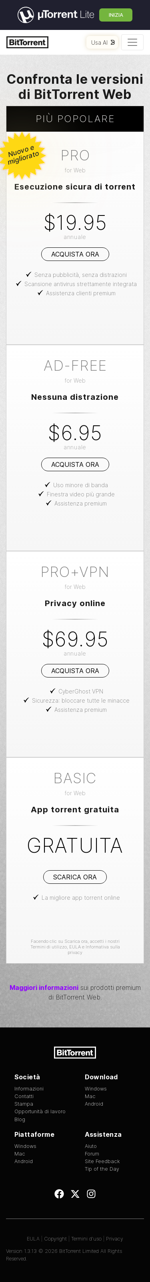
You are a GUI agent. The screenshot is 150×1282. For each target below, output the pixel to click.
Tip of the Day (102, 1169)
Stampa (23, 1104)
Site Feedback (102, 1161)
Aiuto (91, 1146)
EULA (75, 947)
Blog (19, 1119)
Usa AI (103, 42)
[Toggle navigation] (132, 42)
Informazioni (29, 1089)
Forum (92, 1154)
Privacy (114, 1239)
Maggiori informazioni (44, 988)
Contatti (24, 1096)
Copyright (55, 1239)
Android (94, 1104)
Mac (90, 1096)
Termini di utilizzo (48, 947)
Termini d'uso (86, 1239)
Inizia (116, 15)
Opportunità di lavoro (40, 1111)
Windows (96, 1089)
